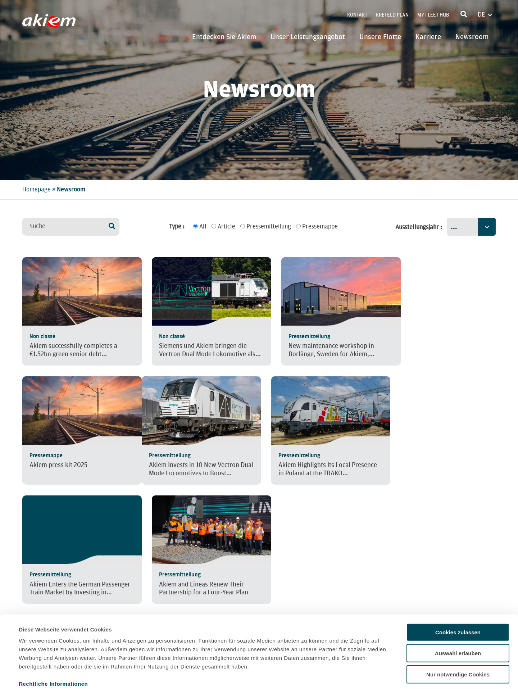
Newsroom (472, 36)
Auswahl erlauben (458, 615)
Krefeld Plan (392, 15)
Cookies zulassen (458, 594)
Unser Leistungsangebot (308, 36)
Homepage (36, 189)
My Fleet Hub (433, 15)
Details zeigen (307, 675)
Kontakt (357, 15)
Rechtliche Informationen (53, 646)
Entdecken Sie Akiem (224, 36)
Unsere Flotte (380, 36)
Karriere (428, 36)
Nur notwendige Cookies (458, 636)
